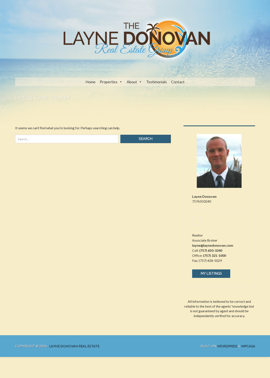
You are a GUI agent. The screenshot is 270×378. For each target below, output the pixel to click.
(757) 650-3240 (210, 250)
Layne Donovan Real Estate (74, 346)
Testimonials (156, 81)
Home (90, 81)
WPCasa (248, 346)
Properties (108, 81)
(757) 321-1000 (214, 255)
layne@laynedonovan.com (212, 245)
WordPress (227, 346)
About (132, 81)
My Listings (211, 274)
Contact (178, 81)
